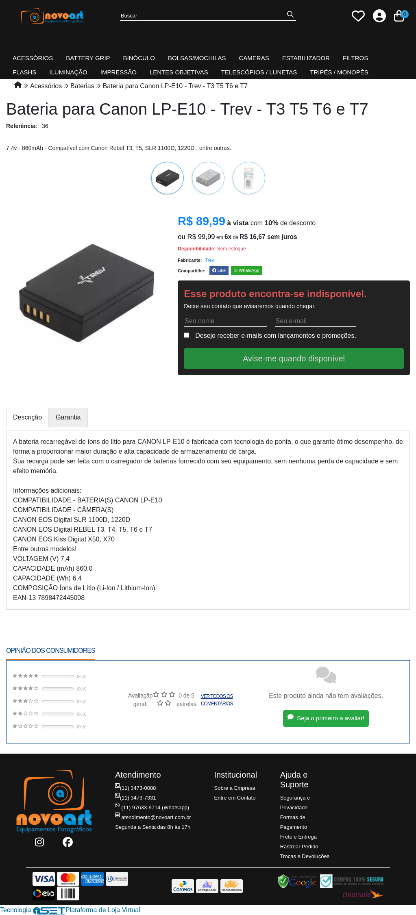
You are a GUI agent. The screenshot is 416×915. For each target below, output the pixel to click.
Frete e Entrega (298, 837)
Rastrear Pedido (299, 846)
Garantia (68, 417)
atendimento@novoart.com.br (153, 817)
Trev (209, 260)
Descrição (27, 417)
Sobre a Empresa (234, 788)
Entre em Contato (235, 798)
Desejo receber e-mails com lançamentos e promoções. (275, 335)
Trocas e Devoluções (305, 856)
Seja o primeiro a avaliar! (325, 718)
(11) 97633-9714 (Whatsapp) (152, 807)
